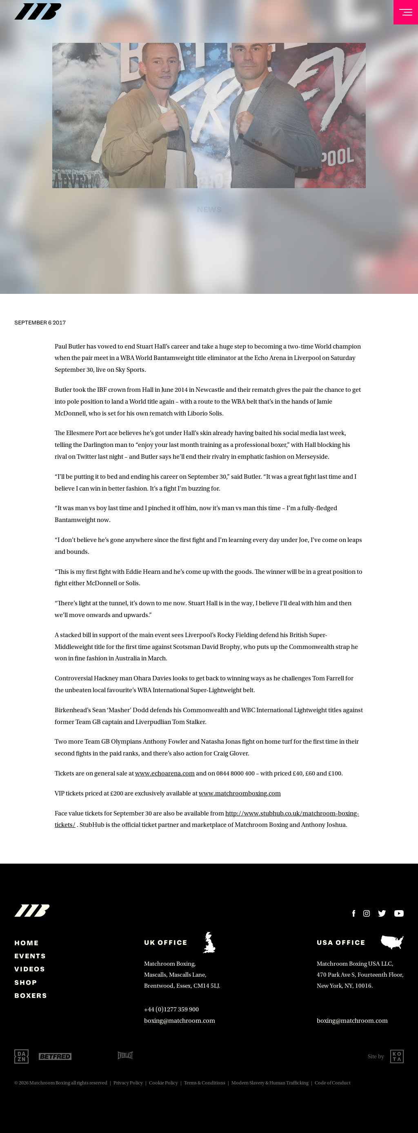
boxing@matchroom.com (179, 1020)
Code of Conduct (333, 1083)
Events (30, 956)
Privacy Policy (128, 1083)
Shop (25, 982)
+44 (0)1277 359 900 (171, 1009)
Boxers (30, 995)
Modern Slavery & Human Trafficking (270, 1083)
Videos (29, 969)
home (26, 943)
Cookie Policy (163, 1083)
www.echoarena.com (165, 773)
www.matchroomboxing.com (240, 793)
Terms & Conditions (204, 1083)
